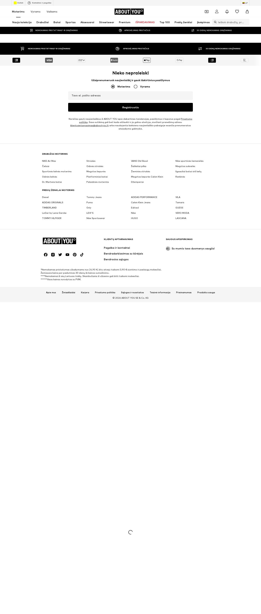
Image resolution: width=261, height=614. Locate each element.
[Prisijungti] (217, 11)
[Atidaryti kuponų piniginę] (206, 11)
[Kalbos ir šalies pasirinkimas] (245, 3)
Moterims (18, 11)
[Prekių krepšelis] (247, 11)
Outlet (18, 2)
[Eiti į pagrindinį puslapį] (129, 12)
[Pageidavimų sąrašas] (237, 11)
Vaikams (52, 11)
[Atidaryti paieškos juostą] (214, 22)
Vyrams (35, 11)
